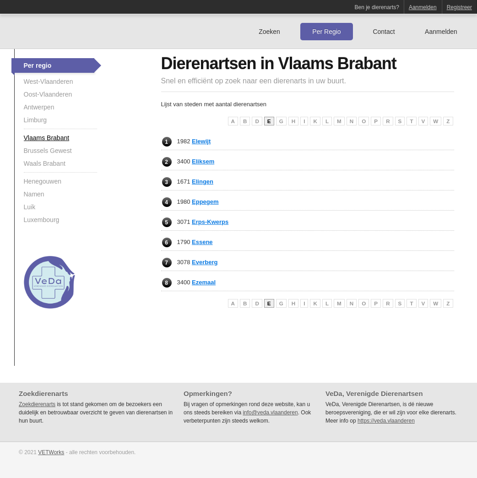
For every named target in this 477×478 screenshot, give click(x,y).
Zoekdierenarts (37, 404)
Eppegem (205, 201)
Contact (384, 31)
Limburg (35, 120)
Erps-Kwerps (210, 221)
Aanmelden (423, 7)
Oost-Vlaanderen (48, 94)
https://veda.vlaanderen (386, 421)
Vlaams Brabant (47, 137)
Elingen (202, 181)
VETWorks (51, 452)
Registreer (459, 7)
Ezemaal (204, 282)
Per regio (38, 65)
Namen (34, 194)
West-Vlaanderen (48, 81)
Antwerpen (39, 107)
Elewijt (201, 141)
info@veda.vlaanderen (270, 412)
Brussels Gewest (48, 150)
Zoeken (269, 31)
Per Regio (326, 31)
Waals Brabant (44, 163)
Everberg (204, 262)
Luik (30, 207)
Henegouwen (43, 181)
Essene (202, 242)
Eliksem (203, 161)
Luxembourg (42, 219)
